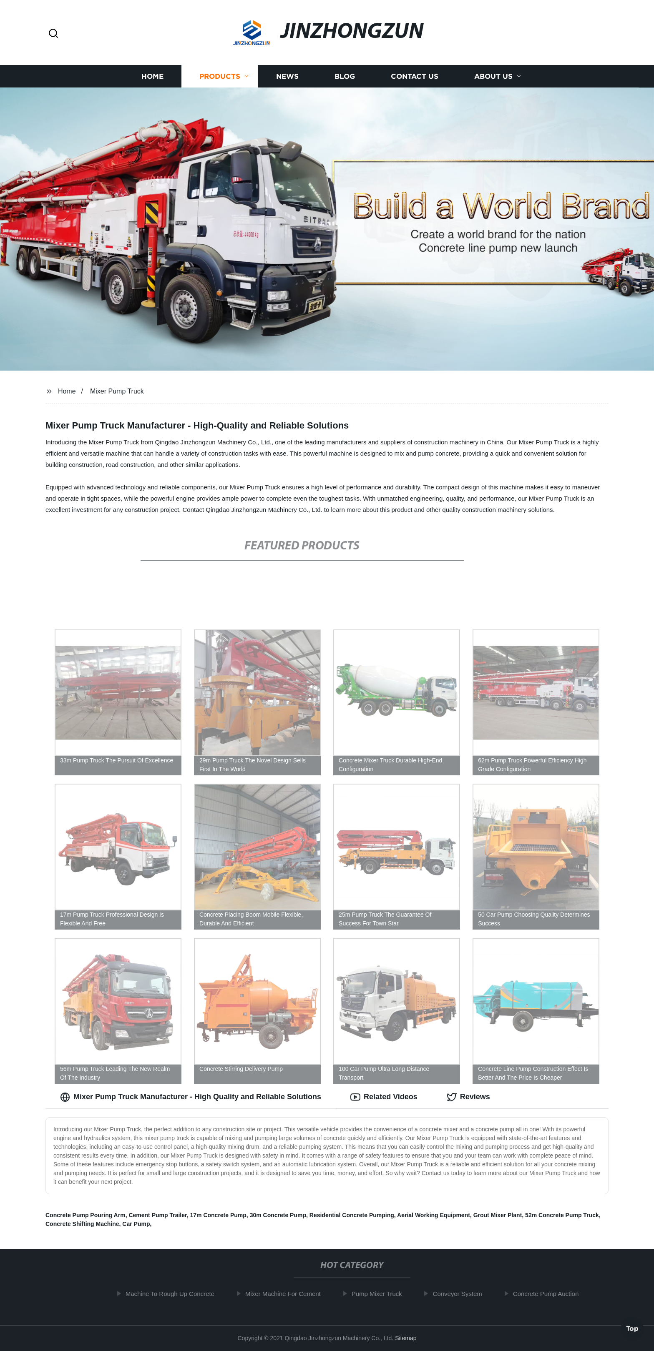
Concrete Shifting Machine (82, 1224)
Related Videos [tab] (384, 1097)
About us (493, 76)
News (287, 76)
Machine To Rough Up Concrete (174, 1293)
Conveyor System (461, 1293)
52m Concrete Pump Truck (562, 1215)
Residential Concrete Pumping (351, 1215)
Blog (345, 76)
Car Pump (136, 1224)
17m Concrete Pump (218, 1215)
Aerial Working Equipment (433, 1215)
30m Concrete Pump (278, 1215)
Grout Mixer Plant (497, 1215)
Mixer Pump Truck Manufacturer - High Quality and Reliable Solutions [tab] (190, 1097)
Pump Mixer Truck (381, 1293)
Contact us (414, 76)
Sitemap (405, 1338)
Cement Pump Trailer (157, 1215)
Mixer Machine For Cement (287, 1293)
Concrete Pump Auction (551, 1293)
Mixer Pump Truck (117, 391)
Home (152, 76)
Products (219, 76)
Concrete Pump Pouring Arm (85, 1215)
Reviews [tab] (468, 1097)
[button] (53, 34)
